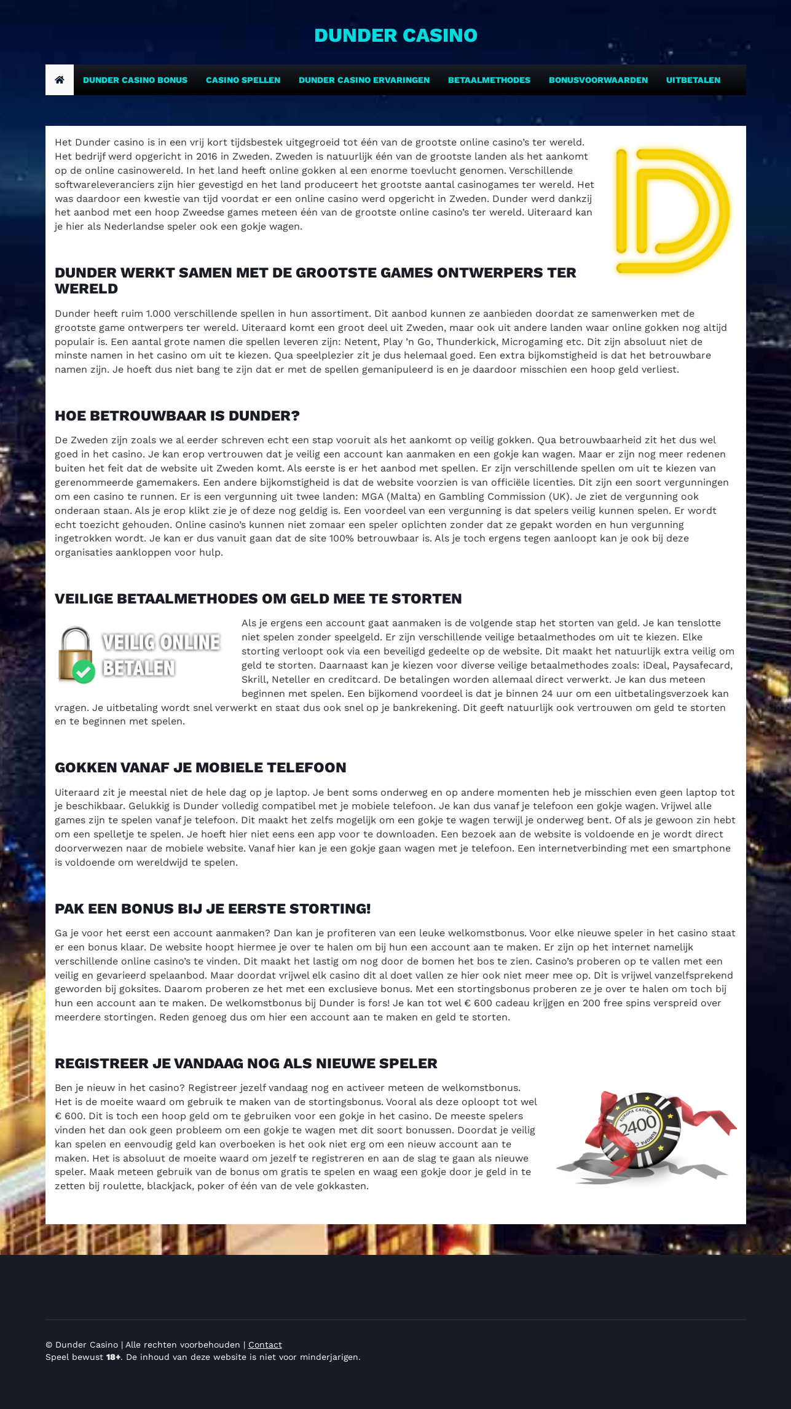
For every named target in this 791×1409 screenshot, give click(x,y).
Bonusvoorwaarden (598, 80)
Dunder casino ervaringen (364, 80)
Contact (265, 1344)
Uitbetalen (693, 80)
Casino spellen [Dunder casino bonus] (243, 80)
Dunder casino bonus (135, 80)
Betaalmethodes (489, 80)
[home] (59, 79)
